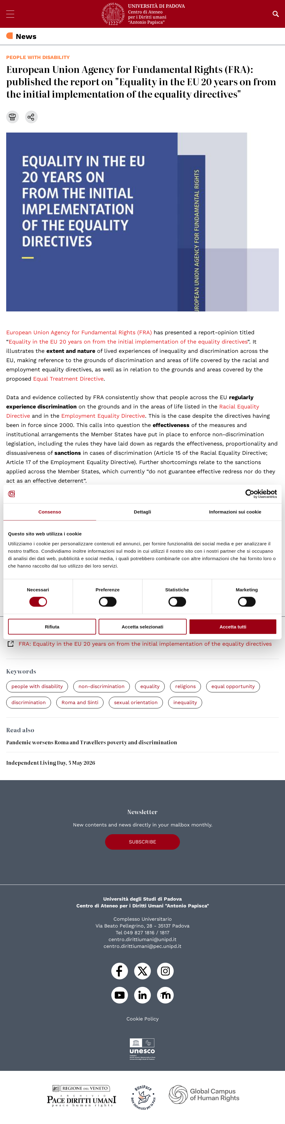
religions (185, 686)
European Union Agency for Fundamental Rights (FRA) (79, 332)
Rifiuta (52, 626)
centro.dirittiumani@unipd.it (142, 939)
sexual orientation (136, 702)
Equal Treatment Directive (68, 378)
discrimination (28, 702)
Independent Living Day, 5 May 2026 (50, 762)
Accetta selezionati (142, 626)
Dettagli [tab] (142, 511)
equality (150, 686)
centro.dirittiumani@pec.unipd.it (142, 946)
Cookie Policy (142, 1018)
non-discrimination (102, 686)
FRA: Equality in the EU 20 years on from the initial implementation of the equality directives (145, 643)
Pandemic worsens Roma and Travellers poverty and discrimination (91, 742)
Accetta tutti (232, 626)
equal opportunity (233, 686)
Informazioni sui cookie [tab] (235, 511)
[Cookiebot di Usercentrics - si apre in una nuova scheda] (250, 494)
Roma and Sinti (80, 702)
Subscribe (142, 842)
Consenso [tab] (49, 511)
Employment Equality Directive (103, 415)
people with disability (38, 57)
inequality (185, 702)
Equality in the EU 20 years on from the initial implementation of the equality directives (128, 341)
